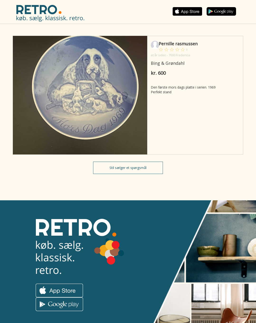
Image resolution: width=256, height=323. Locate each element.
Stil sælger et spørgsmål (128, 167)
